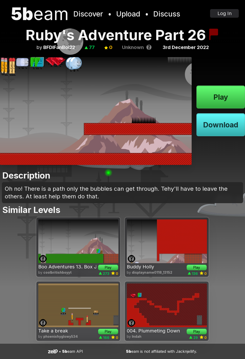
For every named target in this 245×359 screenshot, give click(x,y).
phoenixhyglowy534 (60, 336)
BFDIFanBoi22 (59, 47)
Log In (224, 13)
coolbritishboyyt (57, 272)
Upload (128, 14)
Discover (88, 14)
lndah (136, 336)
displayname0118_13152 (152, 272)
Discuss (166, 14)
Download (220, 124)
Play (220, 97)
